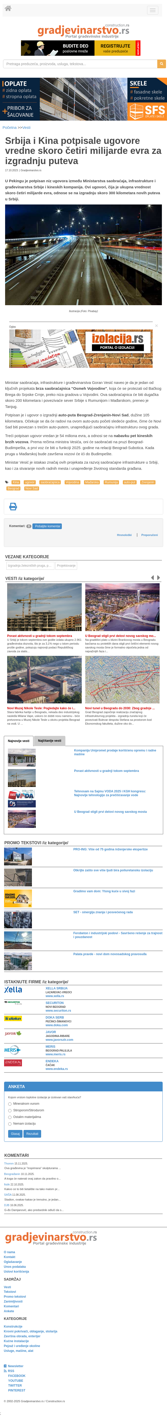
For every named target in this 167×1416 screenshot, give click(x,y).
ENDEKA (52, 1061)
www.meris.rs (56, 1054)
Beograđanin (12, 1173)
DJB (7, 1205)
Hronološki (124, 534)
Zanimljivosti (13, 1301)
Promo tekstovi (15, 1296)
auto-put (129, 482)
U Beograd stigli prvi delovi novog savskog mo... (120, 636)
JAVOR (51, 1032)
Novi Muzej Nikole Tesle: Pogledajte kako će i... (41, 708)
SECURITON (55, 1003)
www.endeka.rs (57, 1069)
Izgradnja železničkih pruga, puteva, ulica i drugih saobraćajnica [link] (31, 565)
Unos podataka (15, 1267)
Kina (16, 482)
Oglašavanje (13, 1262)
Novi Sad (32, 488)
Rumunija (111, 482)
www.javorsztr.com (59, 1040)
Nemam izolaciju (24, 1123)
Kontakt (9, 1257)
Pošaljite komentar (48, 526)
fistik (7, 1184)
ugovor (29, 482)
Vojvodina (72, 482)
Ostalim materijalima (27, 1117)
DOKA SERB (55, 1017)
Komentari (16, 1155)
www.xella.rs (55, 996)
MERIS (50, 1046)
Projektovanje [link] (66, 565)
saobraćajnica (50, 482)
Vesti (26, 127)
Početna (10, 127)
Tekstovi (10, 1292)
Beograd (13, 488)
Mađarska (92, 482)
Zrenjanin (147, 482)
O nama (9, 1252)
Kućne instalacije (16, 1341)
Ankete (9, 1311)
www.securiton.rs (58, 1010)
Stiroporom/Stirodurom (28, 1110)
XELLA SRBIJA (57, 988)
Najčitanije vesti (49, 741)
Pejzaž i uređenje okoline (22, 1346)
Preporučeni (149, 534)
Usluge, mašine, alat (18, 1351)
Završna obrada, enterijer (22, 1336)
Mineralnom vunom (26, 1103)
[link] (83, 31)
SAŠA (8, 1194)
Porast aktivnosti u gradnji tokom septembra (39, 636)
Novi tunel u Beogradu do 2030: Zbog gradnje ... (120, 708)
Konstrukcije (13, 1326)
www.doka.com (57, 1025)
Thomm (9, 1163)
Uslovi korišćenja (16, 1271)
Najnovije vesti (18, 741)
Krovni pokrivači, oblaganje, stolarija (30, 1331)
